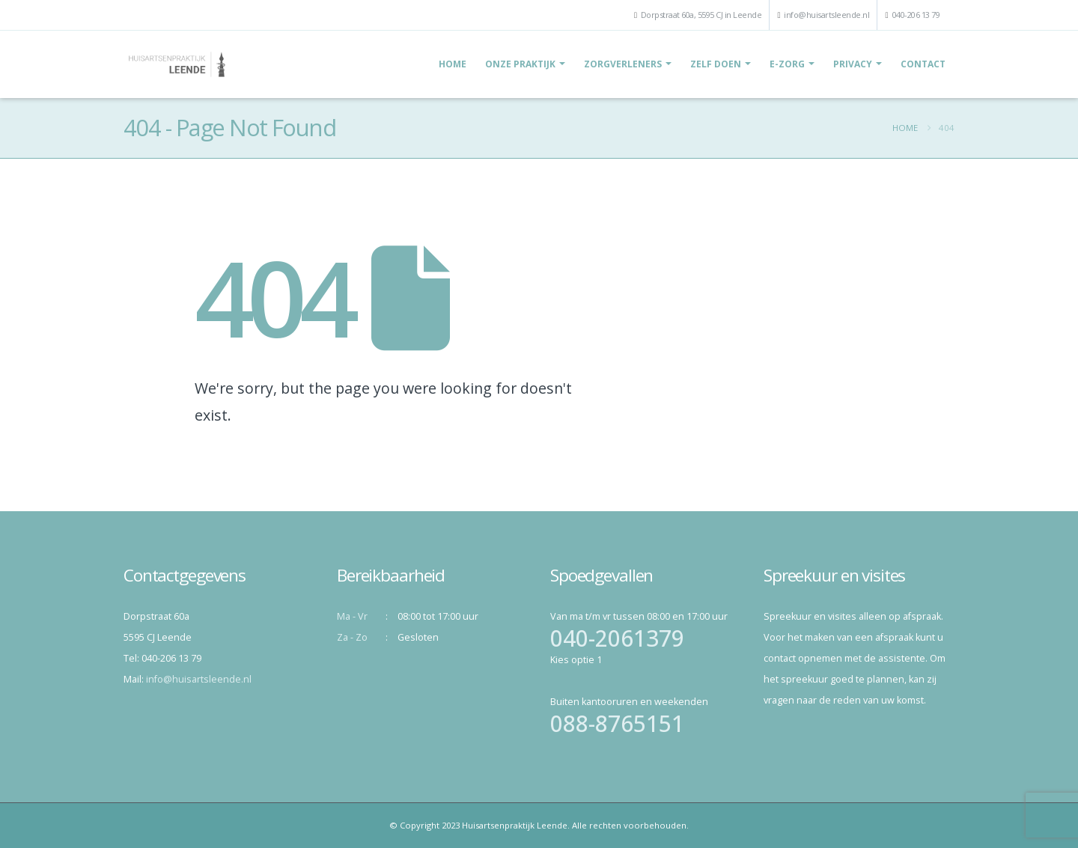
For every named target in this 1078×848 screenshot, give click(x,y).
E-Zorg (787, 64)
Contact (923, 64)
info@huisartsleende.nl (826, 14)
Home (452, 64)
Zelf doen (715, 64)
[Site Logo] (177, 64)
